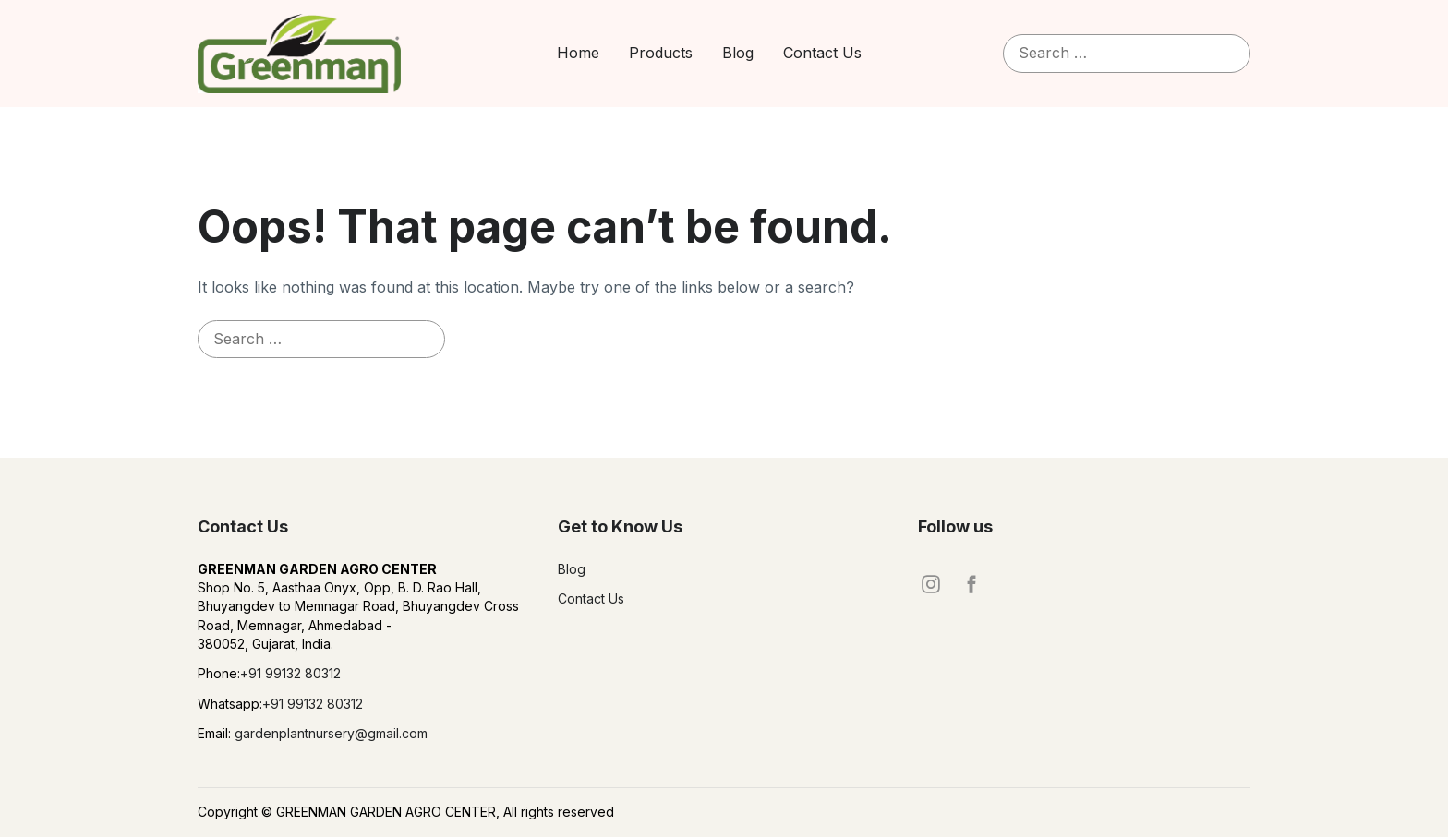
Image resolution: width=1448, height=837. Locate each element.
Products (661, 52)
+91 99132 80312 (290, 673)
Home (578, 52)
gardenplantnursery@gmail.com (329, 733)
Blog (738, 52)
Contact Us (822, 52)
